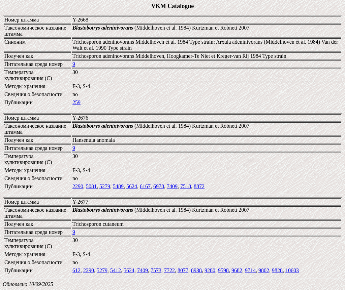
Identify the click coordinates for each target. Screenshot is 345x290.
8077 (183, 270)
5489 (118, 186)
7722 (169, 270)
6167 (145, 186)
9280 (210, 270)
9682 (236, 270)
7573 (156, 270)
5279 (104, 186)
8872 (199, 186)
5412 (115, 270)
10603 (292, 270)
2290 (77, 186)
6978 (158, 186)
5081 (91, 186)
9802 (263, 270)
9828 (277, 270)
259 (76, 102)
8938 (196, 270)
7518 (185, 186)
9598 (223, 270)
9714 (250, 270)
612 (76, 270)
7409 (172, 186)
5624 (131, 186)
